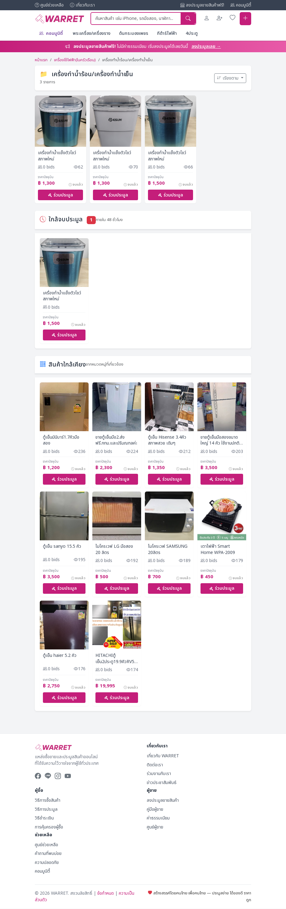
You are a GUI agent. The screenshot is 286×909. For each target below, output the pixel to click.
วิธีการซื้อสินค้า (47, 800)
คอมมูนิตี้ (240, 5)
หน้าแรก (41, 60)
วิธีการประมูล (46, 809)
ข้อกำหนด (105, 894)
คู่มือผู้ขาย (155, 809)
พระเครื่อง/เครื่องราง (91, 33)
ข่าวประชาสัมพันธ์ (162, 783)
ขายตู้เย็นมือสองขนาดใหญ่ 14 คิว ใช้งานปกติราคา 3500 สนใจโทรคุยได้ (221, 440)
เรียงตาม (228, 78)
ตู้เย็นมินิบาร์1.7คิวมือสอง (61, 440)
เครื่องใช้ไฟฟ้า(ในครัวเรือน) (75, 60)
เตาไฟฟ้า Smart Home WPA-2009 (218, 550)
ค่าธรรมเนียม (158, 818)
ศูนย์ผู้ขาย (155, 827)
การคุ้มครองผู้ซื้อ (49, 827)
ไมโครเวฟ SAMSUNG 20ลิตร (167, 550)
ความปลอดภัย (47, 863)
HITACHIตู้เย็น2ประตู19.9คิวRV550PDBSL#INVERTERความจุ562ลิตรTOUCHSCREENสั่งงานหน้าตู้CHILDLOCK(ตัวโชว (116, 659)
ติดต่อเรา (155, 765)
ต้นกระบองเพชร (133, 33)
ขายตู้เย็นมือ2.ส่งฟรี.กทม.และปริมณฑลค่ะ (116, 440)
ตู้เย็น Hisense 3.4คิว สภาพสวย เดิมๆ (167, 440)
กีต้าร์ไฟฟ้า (167, 33)
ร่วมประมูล (60, 194)
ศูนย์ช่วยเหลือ (49, 5)
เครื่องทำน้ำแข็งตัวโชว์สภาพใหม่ (57, 156)
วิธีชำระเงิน (44, 818)
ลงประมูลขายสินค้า (163, 800)
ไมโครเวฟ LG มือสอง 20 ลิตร (114, 550)
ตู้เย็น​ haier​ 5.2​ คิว (59, 656)
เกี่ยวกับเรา (82, 5)
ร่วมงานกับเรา (159, 774)
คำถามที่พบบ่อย (48, 854)
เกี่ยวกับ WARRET (163, 756)
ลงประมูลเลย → (206, 46)
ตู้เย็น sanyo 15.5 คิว (62, 547)
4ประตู (192, 33)
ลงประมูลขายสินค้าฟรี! (202, 5)
